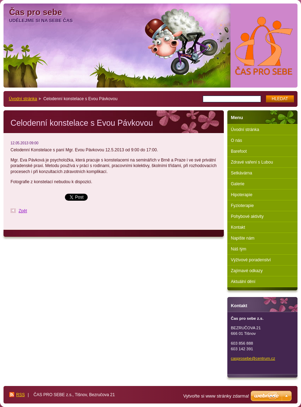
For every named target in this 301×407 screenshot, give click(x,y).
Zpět (23, 210)
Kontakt (238, 227)
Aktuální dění (243, 281)
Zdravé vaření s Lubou (252, 162)
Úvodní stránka (23, 98)
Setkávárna (241, 173)
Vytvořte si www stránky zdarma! (216, 396)
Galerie (238, 183)
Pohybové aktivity (247, 216)
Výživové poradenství (251, 259)
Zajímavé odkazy (247, 270)
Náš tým (238, 249)
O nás (236, 140)
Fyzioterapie (242, 205)
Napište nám (242, 238)
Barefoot (239, 151)
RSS (20, 394)
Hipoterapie (241, 194)
